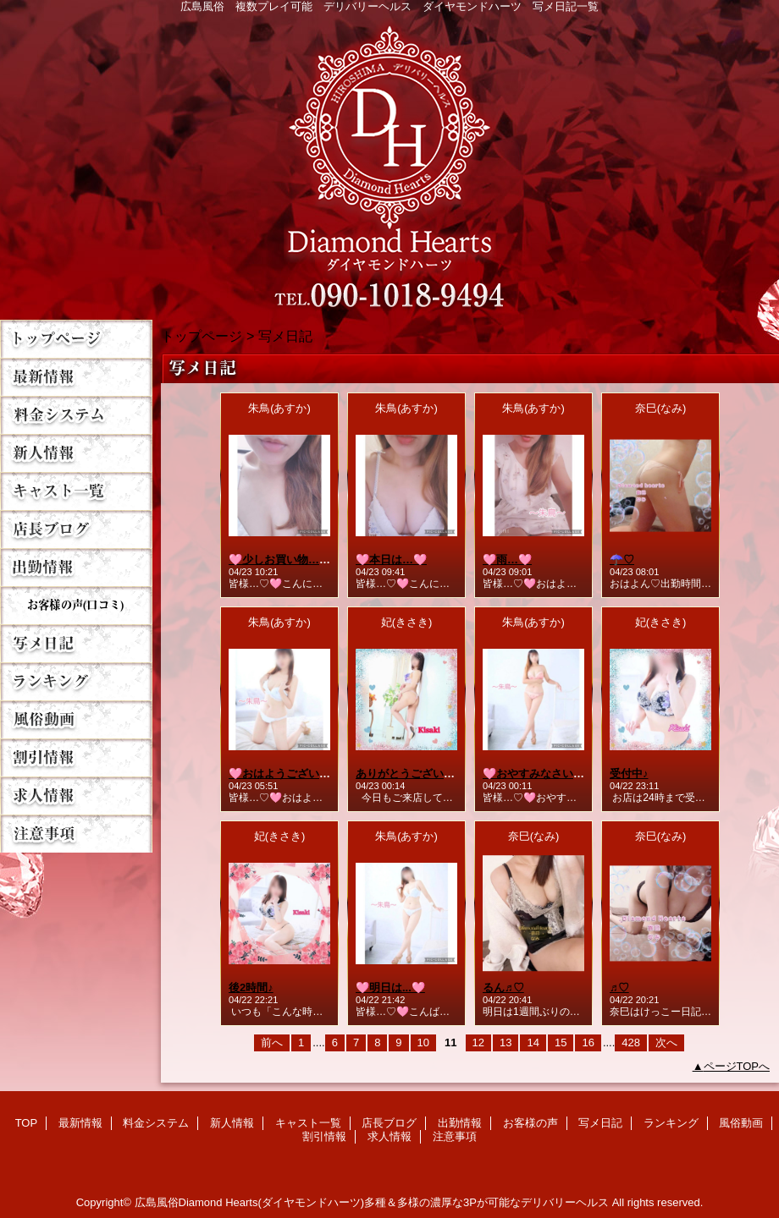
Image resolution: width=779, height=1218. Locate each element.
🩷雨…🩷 (507, 559)
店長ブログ (76, 529)
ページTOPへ (737, 1066)
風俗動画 (76, 719)
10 (423, 1042)
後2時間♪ (251, 987)
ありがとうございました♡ (422, 773)
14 (533, 1042)
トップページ (201, 335)
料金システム (76, 415)
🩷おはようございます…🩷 (297, 773)
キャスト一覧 (76, 491)
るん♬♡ (503, 987)
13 (505, 1042)
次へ (666, 1042)
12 (478, 1042)
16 (588, 1042)
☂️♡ (622, 559)
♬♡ (619, 987)
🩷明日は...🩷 (390, 987)
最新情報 (76, 377)
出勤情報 (76, 567)
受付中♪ (629, 773)
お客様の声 (76, 605)
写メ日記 (76, 643)
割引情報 (76, 757)
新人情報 (76, 453)
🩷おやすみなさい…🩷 (540, 773)
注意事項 (76, 834)
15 (560, 1042)
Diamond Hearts (389, 162)
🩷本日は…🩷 (391, 559)
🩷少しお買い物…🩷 (281, 559)
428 (631, 1042)
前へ (272, 1042)
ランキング (76, 681)
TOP (76, 339)
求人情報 (76, 795)
